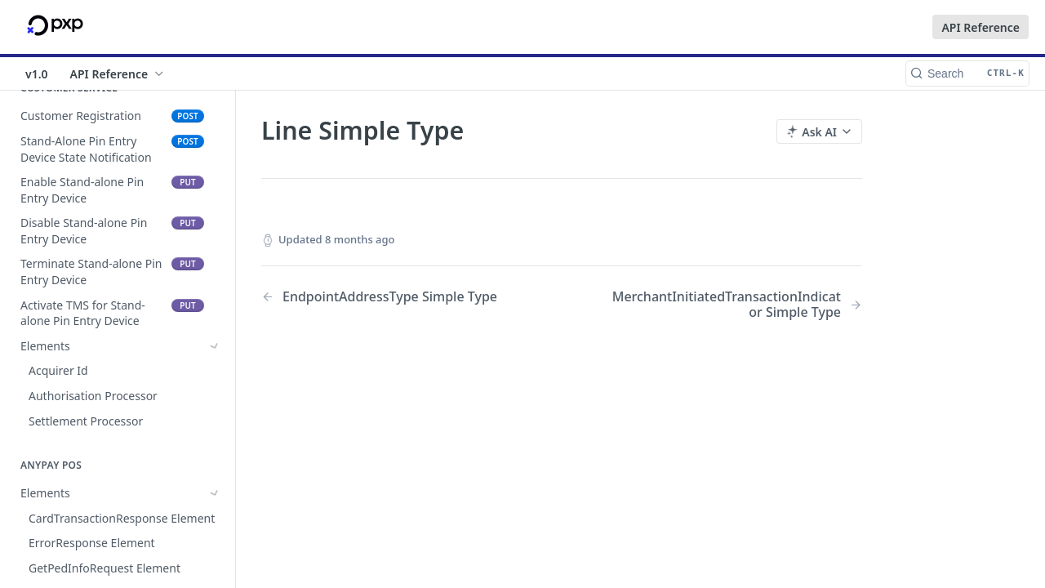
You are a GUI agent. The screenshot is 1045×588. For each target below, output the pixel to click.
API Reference (980, 27)
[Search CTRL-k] (967, 73)
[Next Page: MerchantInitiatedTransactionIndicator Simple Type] (733, 304)
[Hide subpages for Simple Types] (214, 466)
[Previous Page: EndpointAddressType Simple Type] (389, 297)
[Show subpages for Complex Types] (214, 441)
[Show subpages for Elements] (214, 345)
